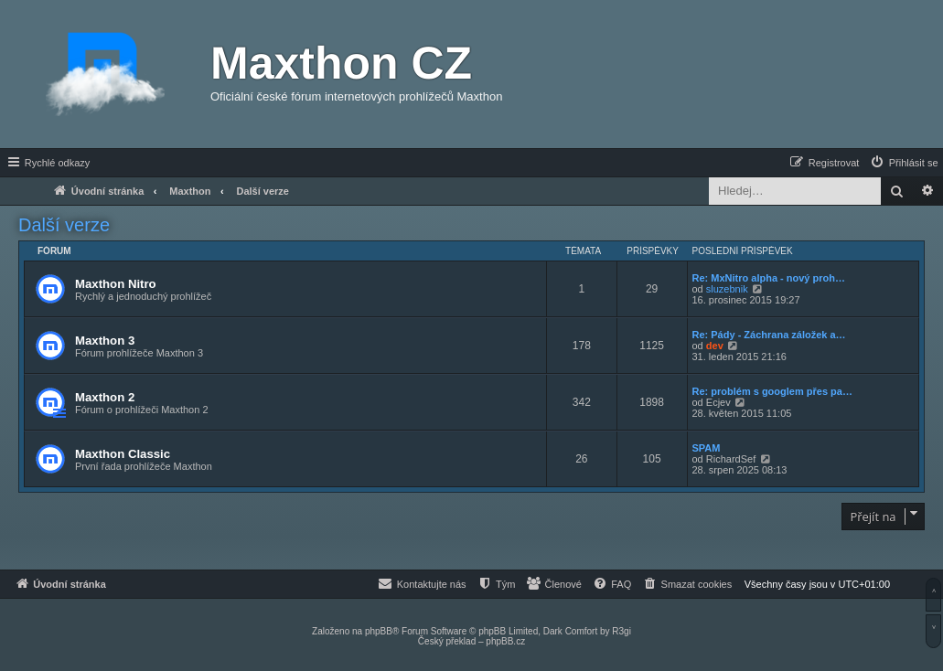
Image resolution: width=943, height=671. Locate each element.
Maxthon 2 (104, 397)
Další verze (64, 225)
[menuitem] (903, 162)
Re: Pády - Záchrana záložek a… (769, 334)
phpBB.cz (505, 641)
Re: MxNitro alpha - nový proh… (768, 277)
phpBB (378, 631)
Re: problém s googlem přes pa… (772, 391)
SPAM (706, 447)
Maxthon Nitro (115, 284)
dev (714, 345)
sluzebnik (727, 288)
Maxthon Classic (122, 454)
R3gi (621, 631)
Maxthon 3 (104, 340)
